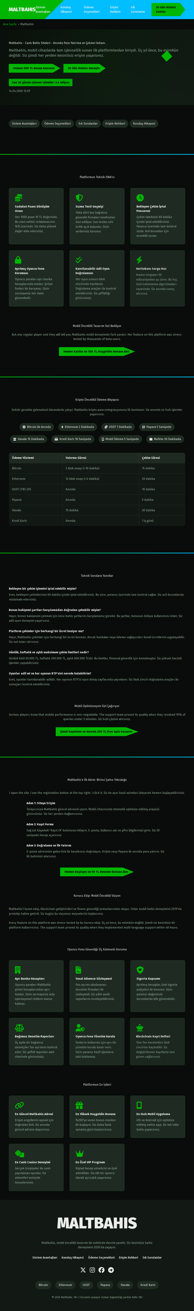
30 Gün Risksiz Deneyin (84, 68)
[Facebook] (101, 1270)
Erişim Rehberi (115, 9)
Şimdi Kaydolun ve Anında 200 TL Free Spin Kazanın (96, 731)
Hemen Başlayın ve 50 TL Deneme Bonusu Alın (96, 872)
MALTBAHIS (22, 9)
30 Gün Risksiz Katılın (166, 9)
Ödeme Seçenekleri (91, 9)
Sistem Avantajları (43, 9)
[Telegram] (111, 1270)
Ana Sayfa (9, 24)
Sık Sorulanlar (138, 9)
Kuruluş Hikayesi (66, 9)
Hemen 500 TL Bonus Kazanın (34, 68)
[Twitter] (83, 1270)
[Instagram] (92, 1270)
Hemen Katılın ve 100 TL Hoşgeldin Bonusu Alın (96, 351)
